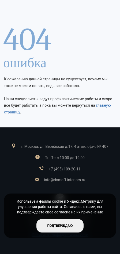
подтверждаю (60, 226)
